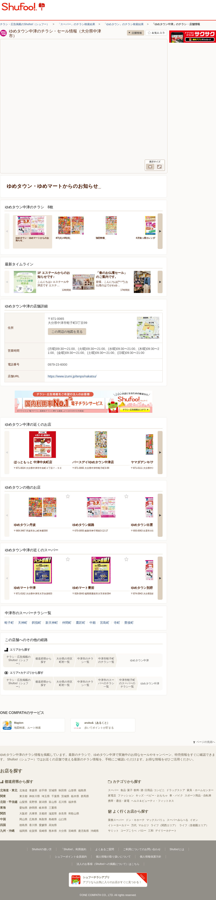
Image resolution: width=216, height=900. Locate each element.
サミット (113, 830)
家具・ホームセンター (200, 790)
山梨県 (23, 802)
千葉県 (55, 796)
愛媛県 (43, 825)
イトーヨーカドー (118, 825)
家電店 (112, 795)
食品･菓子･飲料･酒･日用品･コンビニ (142, 790)
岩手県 (43, 790)
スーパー (113, 790)
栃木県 (75, 796)
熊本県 (53, 830)
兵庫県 (33, 813)
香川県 (33, 825)
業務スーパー (116, 820)
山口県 (63, 819)
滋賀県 (53, 813)
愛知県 (23, 807)
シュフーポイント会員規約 (71, 856)
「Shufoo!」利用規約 (73, 849)
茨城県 (65, 796)
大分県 (63, 830)
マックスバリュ (155, 820)
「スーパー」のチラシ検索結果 (76, 24)
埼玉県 (46, 796)
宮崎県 (72, 830)
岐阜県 (43, 807)
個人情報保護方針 (150, 856)
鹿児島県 (83, 830)
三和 (150, 830)
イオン (194, 820)
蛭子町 (9, 622)
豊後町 (129, 622)
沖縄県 (95, 830)
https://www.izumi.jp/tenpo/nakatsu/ (72, 376)
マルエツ (143, 825)
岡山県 (23, 819)
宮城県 (53, 790)
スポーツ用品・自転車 (198, 795)
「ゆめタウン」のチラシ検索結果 (124, 24)
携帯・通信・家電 (118, 800)
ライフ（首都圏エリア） (194, 825)
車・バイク (176, 795)
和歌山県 (73, 813)
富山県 (53, 802)
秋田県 (63, 790)
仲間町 (66, 622)
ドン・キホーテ (135, 820)
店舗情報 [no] (135, 33)
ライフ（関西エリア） (164, 825)
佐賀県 (33, 830)
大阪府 (23, 813)
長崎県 (43, 830)
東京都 (23, 796)
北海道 (23, 790)
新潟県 (43, 802)
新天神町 (51, 622)
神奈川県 (34, 796)
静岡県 (33, 807)
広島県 (33, 819)
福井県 (72, 802)
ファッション (126, 795)
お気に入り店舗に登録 (156, 33)
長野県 (33, 802)
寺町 (117, 622)
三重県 (53, 807)
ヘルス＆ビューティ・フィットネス (152, 800)
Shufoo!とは (177, 849)
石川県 (63, 802)
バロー (142, 830)
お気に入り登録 (68, 496)
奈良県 (63, 813)
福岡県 (23, 830)
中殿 (93, 622)
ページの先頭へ (204, 742)
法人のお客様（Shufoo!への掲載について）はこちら (108, 864)
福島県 (82, 790)
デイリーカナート (166, 830)
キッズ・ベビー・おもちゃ (152, 795)
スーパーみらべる (177, 820)
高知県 (53, 825)
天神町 (22, 622)
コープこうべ (128, 830)
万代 (134, 825)
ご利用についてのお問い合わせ (142, 849)
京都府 (43, 813)
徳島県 (23, 825)
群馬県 (85, 796)
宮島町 (104, 622)
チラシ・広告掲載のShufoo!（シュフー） (24, 24)
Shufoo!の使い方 (42, 849)
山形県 (72, 790)
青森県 (33, 790)
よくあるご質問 (104, 849)
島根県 (53, 819)
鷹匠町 (80, 622)
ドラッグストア (175, 790)
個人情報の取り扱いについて (113, 856)
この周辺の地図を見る (67, 331)
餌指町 (36, 622)
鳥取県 (43, 819)
